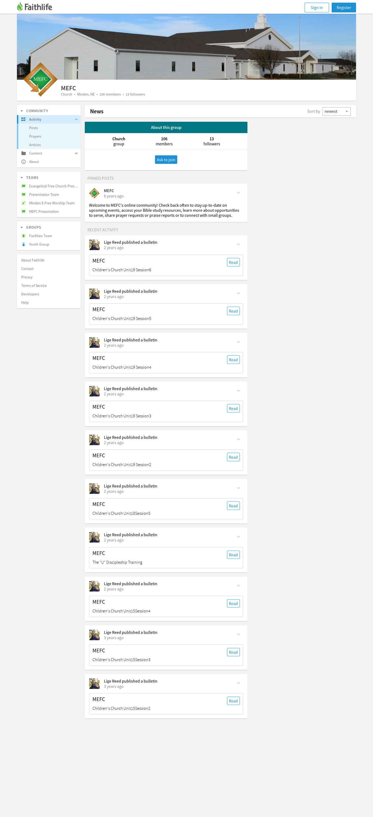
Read (233, 262)
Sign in (317, 7)
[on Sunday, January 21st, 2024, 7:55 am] (114, 637)
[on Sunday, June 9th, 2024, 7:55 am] (114, 296)
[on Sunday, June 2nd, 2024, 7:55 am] (114, 345)
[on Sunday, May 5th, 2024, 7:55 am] (114, 491)
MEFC (109, 190)
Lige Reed (112, 242)
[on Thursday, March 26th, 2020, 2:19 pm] (114, 195)
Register (344, 7)
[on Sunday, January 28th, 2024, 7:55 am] (114, 589)
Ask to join (166, 159)
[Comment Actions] (238, 192)
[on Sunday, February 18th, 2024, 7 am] (114, 540)
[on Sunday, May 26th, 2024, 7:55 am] (114, 393)
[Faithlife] (37, 7)
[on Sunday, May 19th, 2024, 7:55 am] (114, 442)
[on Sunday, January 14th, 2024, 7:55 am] (114, 686)
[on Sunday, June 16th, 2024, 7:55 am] (114, 247)
